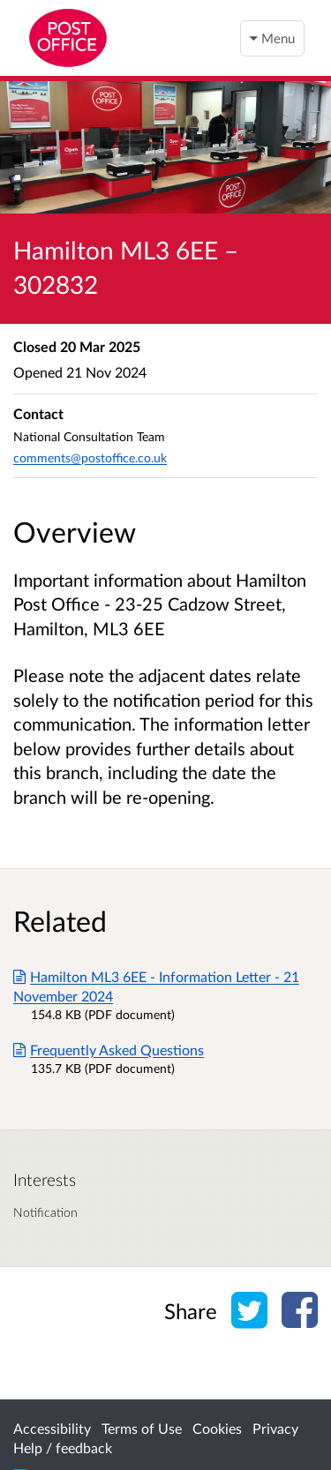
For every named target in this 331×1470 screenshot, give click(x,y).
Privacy (275, 1428)
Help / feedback (62, 1447)
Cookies (217, 1428)
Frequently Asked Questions (108, 1049)
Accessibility (52, 1428)
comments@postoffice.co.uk (90, 457)
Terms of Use (142, 1428)
